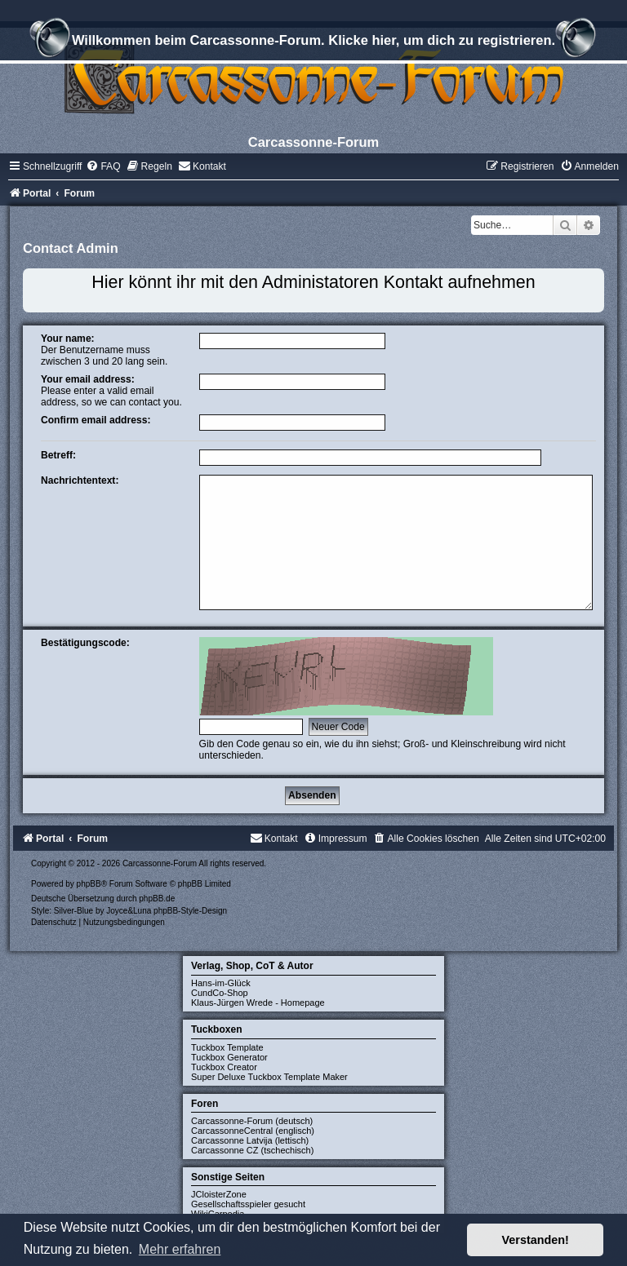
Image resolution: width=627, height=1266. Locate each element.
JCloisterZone (219, 1194)
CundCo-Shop (219, 993)
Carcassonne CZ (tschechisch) (252, 1150)
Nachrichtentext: (79, 480)
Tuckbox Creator (224, 1067)
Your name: (68, 338)
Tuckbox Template (227, 1047)
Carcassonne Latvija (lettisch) (250, 1140)
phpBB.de (157, 898)
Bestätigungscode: (85, 642)
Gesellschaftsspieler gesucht (248, 1204)
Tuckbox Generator (229, 1057)
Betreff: (58, 455)
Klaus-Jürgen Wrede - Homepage (258, 1002)
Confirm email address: (95, 420)
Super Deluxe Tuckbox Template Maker (269, 1077)
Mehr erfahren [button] (180, 1249)
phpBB (89, 883)
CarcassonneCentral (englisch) (252, 1130)
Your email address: (88, 379)
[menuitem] (103, 166)
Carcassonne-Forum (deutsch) (252, 1121)
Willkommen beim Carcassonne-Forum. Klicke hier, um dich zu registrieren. (313, 42)
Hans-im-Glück (221, 983)
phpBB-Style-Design (190, 910)
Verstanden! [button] (535, 1239)
